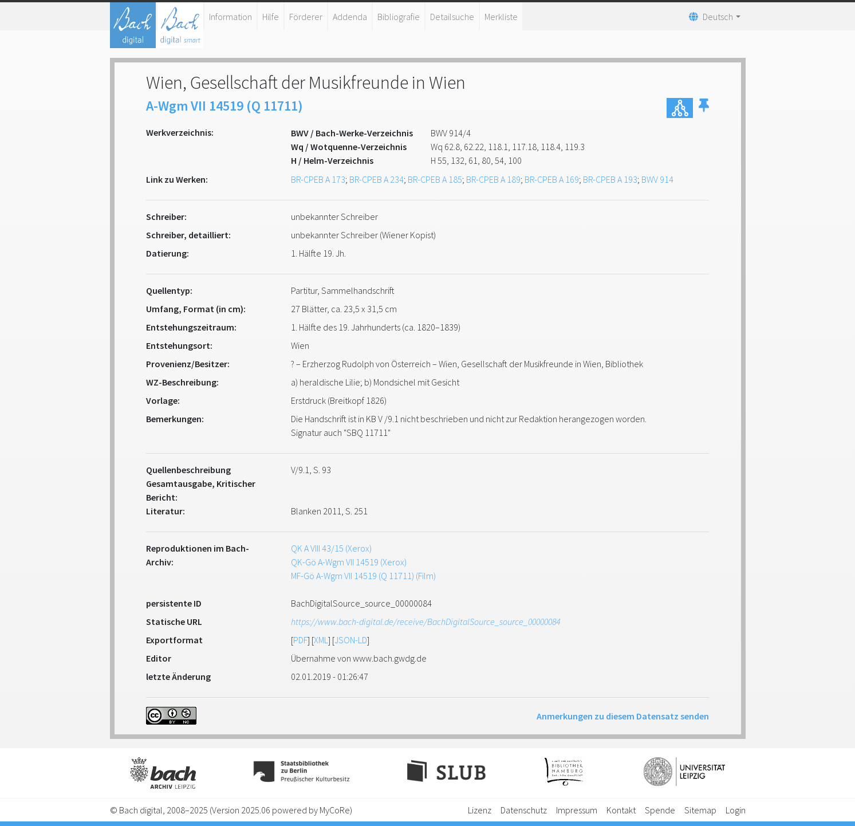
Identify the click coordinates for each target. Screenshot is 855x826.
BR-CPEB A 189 (493, 179)
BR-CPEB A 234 (376, 179)
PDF (300, 640)
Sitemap (700, 810)
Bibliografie (398, 16)
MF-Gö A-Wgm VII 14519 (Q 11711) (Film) (363, 575)
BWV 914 (657, 179)
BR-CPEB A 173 (318, 179)
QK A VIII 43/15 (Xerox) (331, 548)
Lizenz (479, 810)
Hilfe (270, 16)
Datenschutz (524, 810)
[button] (704, 108)
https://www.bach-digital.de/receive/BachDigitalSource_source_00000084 (425, 621)
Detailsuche (452, 16)
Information (230, 16)
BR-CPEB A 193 (610, 179)
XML (321, 640)
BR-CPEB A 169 (552, 179)
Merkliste (501, 16)
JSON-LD (350, 640)
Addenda (350, 16)
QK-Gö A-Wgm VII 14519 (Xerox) (349, 562)
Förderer (305, 16)
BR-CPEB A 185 (435, 179)
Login (736, 810)
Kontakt (621, 810)
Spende (660, 810)
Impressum (576, 810)
